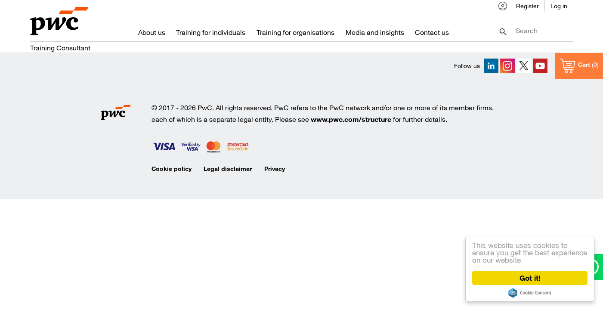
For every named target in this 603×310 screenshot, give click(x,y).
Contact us (432, 34)
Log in (558, 7)
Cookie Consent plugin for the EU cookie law (529, 293)
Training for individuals (210, 34)
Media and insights (375, 34)
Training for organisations (295, 34)
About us (151, 34)
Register (527, 7)
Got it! (530, 277)
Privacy (274, 168)
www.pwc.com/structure (351, 119)
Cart (584, 64)
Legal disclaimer (228, 168)
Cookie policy (172, 168)
